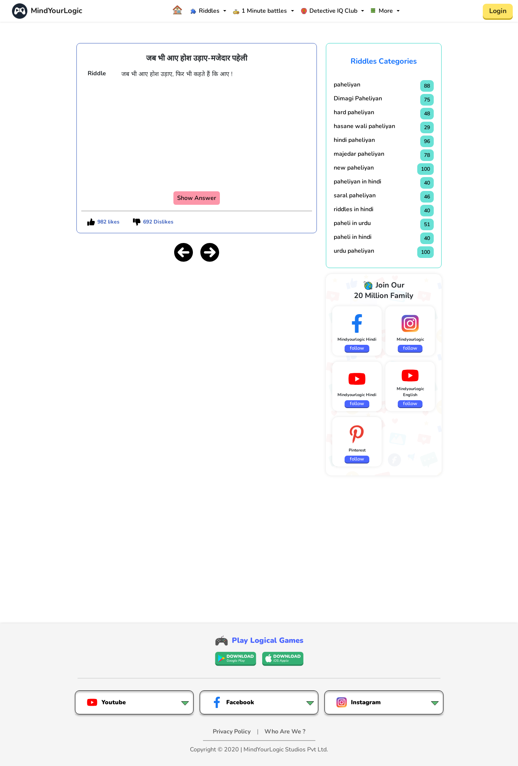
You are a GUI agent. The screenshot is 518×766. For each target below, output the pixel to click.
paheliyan (347, 84)
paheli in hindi (353, 237)
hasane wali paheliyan (364, 126)
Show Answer (196, 198)
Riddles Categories (384, 61)
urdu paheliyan (354, 251)
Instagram (358, 702)
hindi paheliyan (354, 140)
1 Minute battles (260, 10)
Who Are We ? (284, 731)
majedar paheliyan (359, 154)
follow (357, 348)
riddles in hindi (353, 209)
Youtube (106, 702)
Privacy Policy (232, 731)
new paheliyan (354, 168)
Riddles (204, 10)
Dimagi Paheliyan (358, 98)
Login (498, 10)
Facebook (232, 702)
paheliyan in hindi (357, 181)
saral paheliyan (355, 195)
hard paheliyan (354, 112)
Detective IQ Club (329, 10)
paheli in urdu (352, 223)
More (382, 11)
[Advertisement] (196, 320)
